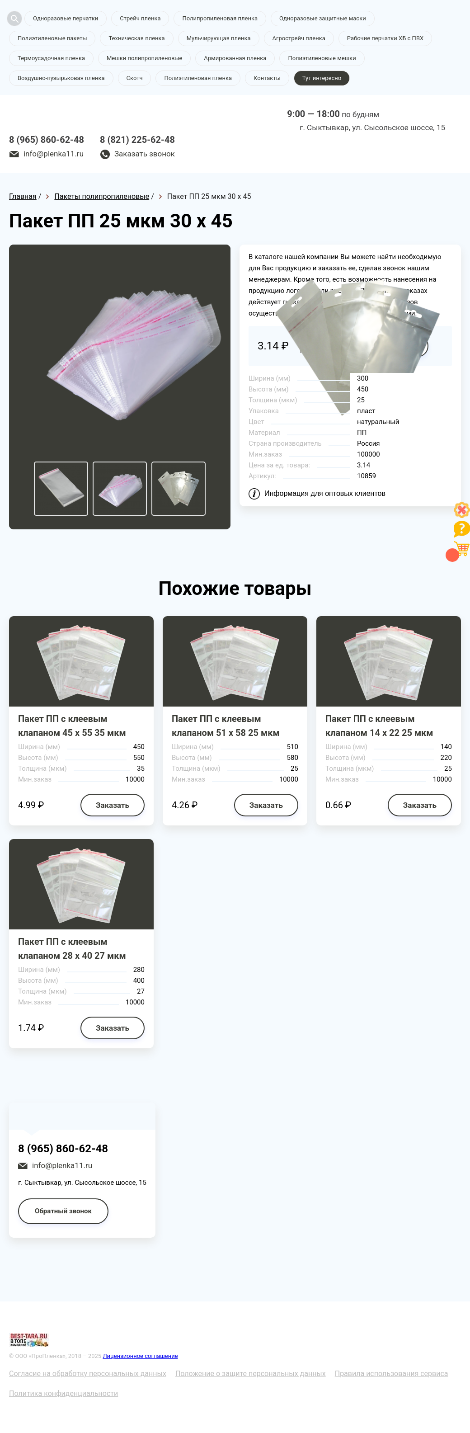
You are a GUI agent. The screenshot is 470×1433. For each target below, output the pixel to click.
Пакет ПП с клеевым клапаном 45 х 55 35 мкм (72, 725)
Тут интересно (321, 78)
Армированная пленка (235, 58)
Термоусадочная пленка (51, 58)
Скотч (135, 78)
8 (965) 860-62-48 (46, 139)
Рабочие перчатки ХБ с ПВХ (385, 38)
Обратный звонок (63, 1211)
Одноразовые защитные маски (322, 18)
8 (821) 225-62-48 (137, 139)
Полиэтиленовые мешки (322, 58)
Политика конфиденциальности (63, 1393)
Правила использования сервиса (391, 1373)
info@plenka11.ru (54, 153)
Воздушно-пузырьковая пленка (61, 78)
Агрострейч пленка (299, 38)
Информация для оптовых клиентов (324, 493)
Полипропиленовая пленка (220, 18)
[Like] (462, 515)
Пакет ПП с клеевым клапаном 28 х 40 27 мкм (72, 948)
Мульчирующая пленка (219, 38)
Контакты (267, 78)
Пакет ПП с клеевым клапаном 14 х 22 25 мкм (379, 725)
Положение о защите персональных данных (250, 1373)
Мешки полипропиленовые (144, 58)
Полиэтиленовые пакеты (52, 38)
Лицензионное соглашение (140, 1356)
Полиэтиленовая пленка (198, 78)
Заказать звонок (144, 153)
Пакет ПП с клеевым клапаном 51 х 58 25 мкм (226, 725)
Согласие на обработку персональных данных (87, 1373)
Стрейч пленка (140, 18)
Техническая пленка (136, 38)
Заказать (112, 805)
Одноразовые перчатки (65, 18)
